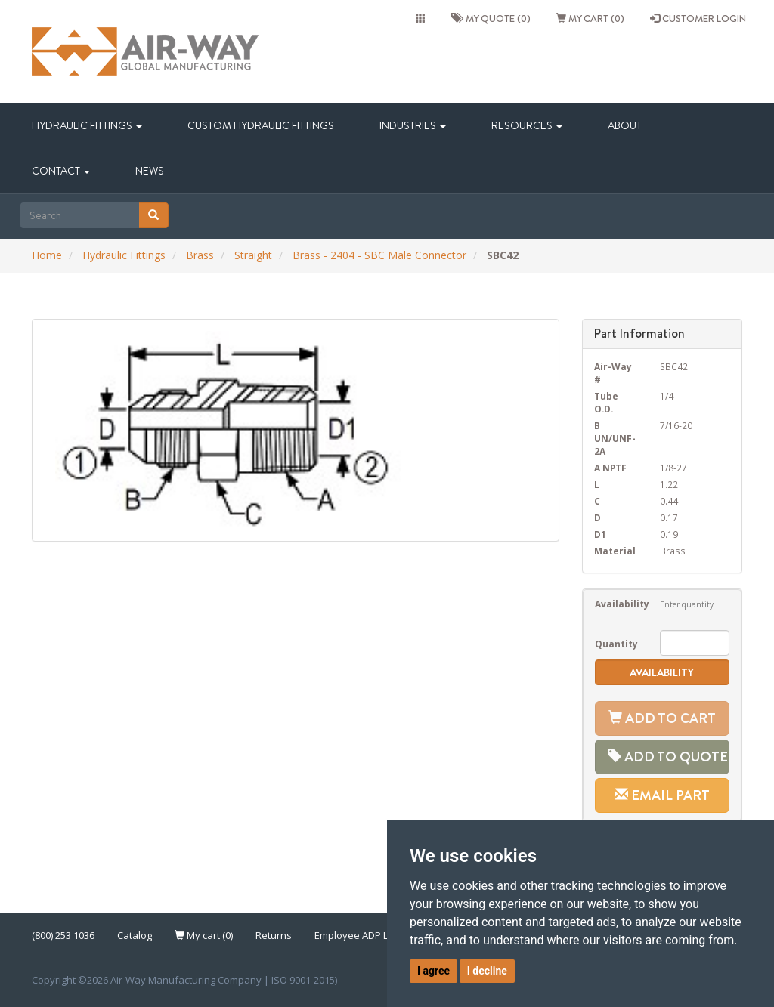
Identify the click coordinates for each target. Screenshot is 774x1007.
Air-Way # (613, 372)
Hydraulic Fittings (87, 125)
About (625, 125)
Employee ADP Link (357, 935)
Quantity (616, 644)
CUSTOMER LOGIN (698, 18)
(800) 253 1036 (63, 935)
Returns (273, 935)
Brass (200, 255)
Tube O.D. (606, 402)
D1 (600, 534)
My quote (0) (491, 18)
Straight (253, 255)
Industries (412, 125)
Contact (61, 170)
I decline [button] (487, 971)
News (149, 170)
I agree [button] (433, 971)
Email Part (662, 795)
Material (615, 551)
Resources (526, 125)
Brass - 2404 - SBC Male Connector (379, 255)
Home (47, 255)
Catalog (134, 935)
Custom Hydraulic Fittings (260, 125)
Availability (616, 604)
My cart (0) (590, 18)
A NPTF (610, 468)
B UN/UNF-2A (615, 438)
